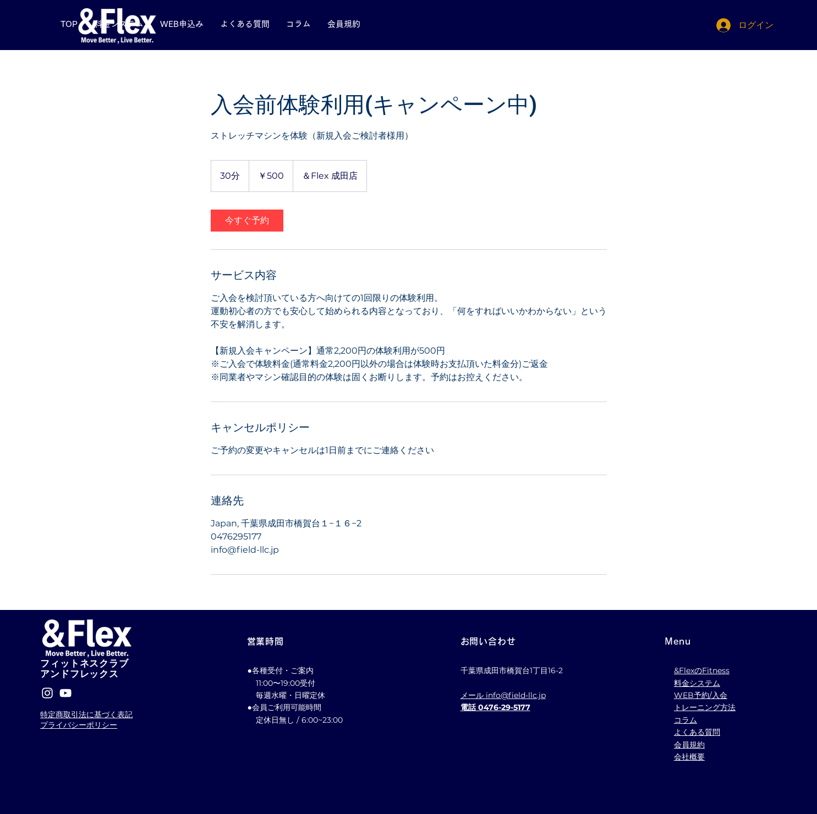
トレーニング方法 (705, 707)
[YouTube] (65, 693)
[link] (247, 221)
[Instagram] (47, 693)
